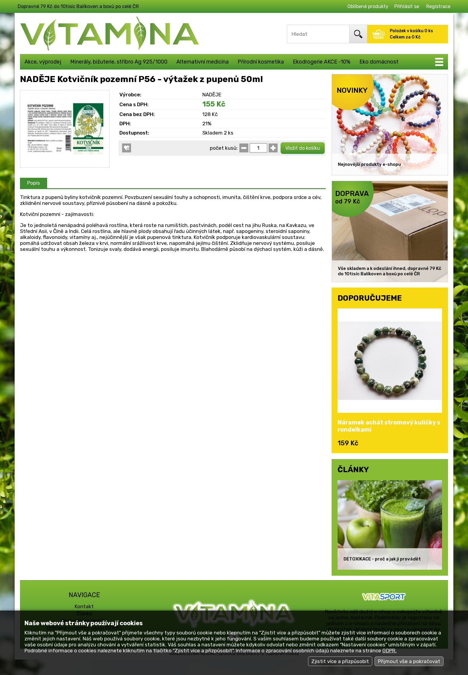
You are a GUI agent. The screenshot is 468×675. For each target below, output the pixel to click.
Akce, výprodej (42, 61)
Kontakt (84, 606)
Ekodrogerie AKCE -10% (321, 61)
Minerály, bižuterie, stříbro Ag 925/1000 (118, 61)
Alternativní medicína (202, 61)
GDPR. (389, 651)
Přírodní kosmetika (261, 61)
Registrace (438, 6)
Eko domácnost (378, 61)
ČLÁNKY (353, 469)
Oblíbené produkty (367, 6)
